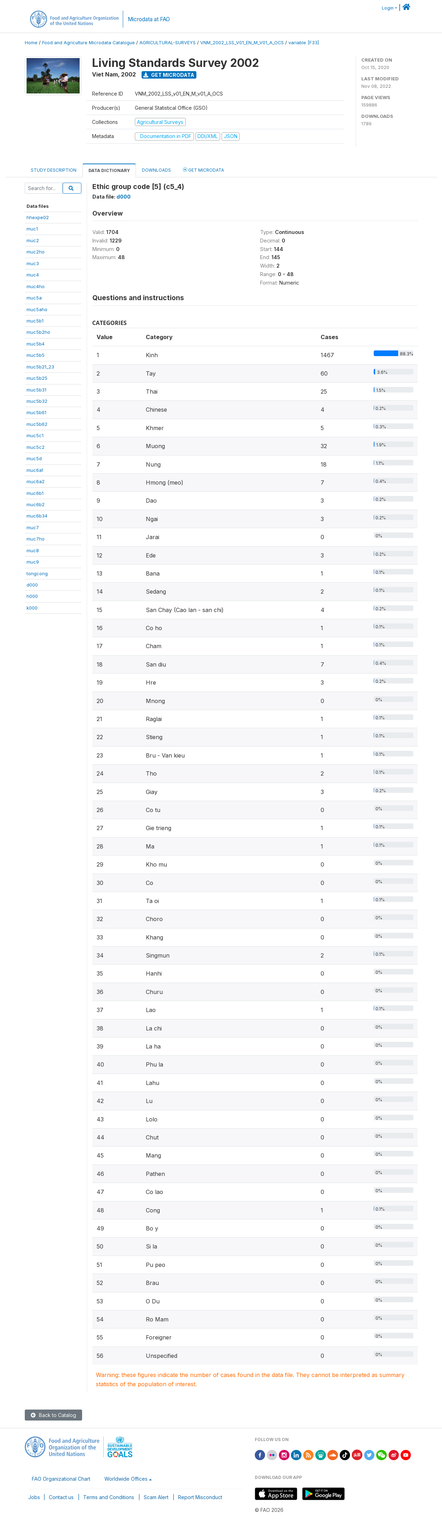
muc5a (34, 298)
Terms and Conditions (108, 1497)
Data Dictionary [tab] (109, 170)
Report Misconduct (200, 1497)
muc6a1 (35, 470)
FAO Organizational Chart (61, 1479)
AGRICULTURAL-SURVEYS (167, 42)
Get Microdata (168, 75)
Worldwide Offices (126, 1479)
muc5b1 (35, 321)
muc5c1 (35, 435)
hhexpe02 (38, 217)
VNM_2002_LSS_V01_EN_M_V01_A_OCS (242, 42)
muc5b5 (36, 355)
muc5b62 (37, 424)
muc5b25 (37, 378)
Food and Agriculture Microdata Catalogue (88, 42)
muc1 (32, 229)
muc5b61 (36, 412)
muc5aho (37, 309)
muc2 (33, 240)
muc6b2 (36, 504)
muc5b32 (37, 401)
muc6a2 (36, 481)
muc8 (33, 550)
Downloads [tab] (156, 170)
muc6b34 (37, 516)
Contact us (61, 1497)
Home (31, 42)
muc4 (33, 275)
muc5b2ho (38, 332)
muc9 (33, 562)
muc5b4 (36, 344)
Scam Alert (156, 1497)
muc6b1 (35, 493)
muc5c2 (36, 447)
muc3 (33, 263)
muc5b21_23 (40, 367)
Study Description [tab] (53, 170)
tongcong (37, 573)
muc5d (34, 458)
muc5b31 (36, 390)
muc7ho (36, 539)
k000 (32, 608)
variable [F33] (303, 42)
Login (388, 8)
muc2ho (36, 252)
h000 (32, 596)
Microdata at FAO (149, 19)
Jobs (34, 1497)
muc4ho (36, 286)
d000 (32, 585)
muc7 (33, 527)
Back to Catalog (53, 1415)
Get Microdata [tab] (203, 170)
